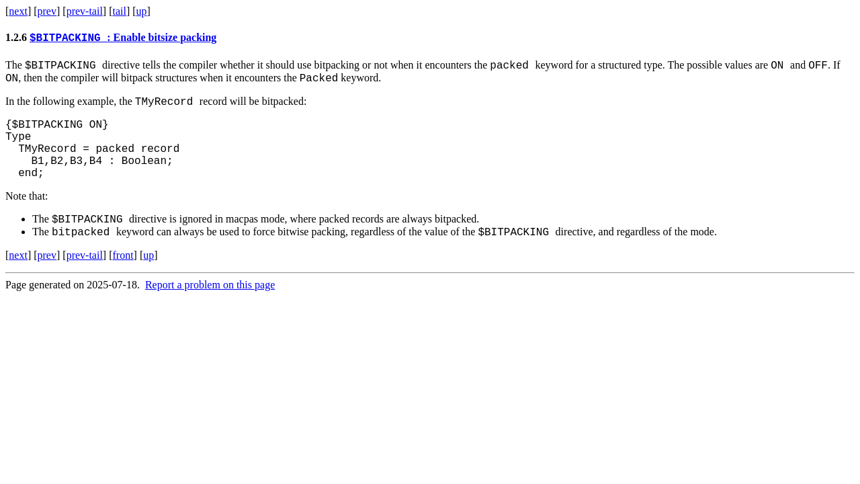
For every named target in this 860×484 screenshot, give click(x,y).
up (141, 11)
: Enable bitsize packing (123, 39)
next (18, 11)
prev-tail (85, 11)
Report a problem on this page (210, 310)
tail (119, 11)
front (122, 280)
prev (47, 11)
